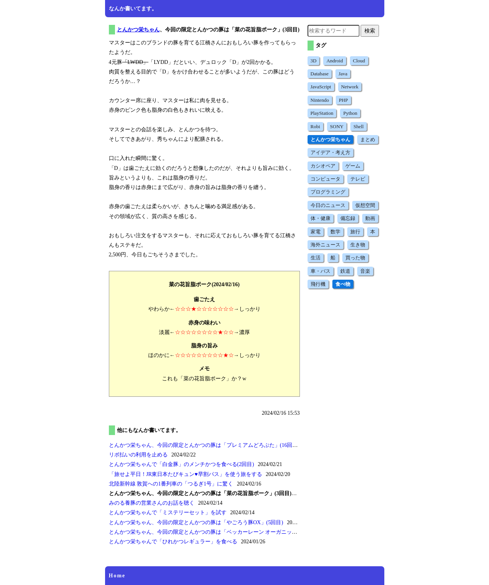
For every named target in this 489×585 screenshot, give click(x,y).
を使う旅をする (185, 474)
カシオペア (323, 166)
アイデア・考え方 (330, 152)
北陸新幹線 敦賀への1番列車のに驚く (171, 484)
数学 (335, 232)
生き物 (357, 245)
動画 (370, 218)
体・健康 (320, 218)
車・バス (320, 271)
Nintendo (320, 100)
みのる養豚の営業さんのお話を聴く (151, 503)
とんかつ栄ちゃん (138, 30)
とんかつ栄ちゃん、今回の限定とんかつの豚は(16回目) (204, 445)
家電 (316, 232)
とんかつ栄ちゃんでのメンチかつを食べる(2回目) (181, 464)
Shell (358, 126)
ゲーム (352, 166)
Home (117, 575)
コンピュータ (325, 179)
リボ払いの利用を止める (138, 455)
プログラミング (328, 192)
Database (320, 74)
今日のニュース (328, 205)
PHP (343, 100)
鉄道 (345, 271)
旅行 (355, 232)
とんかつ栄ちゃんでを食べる (173, 541)
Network (350, 87)
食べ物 (342, 284)
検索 (369, 31)
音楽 (365, 271)
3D (314, 61)
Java (342, 74)
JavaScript (321, 87)
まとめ (367, 139)
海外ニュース (325, 245)
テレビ (357, 179)
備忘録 (347, 218)
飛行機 (318, 284)
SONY (336, 126)
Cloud (359, 61)
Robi (315, 126)
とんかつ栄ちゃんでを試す (168, 512)
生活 (316, 258)
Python (350, 113)
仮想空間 (365, 205)
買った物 (355, 258)
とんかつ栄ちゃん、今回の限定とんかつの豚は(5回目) (196, 522)
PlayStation (322, 113)
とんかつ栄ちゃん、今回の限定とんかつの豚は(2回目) (222, 532)
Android (334, 61)
